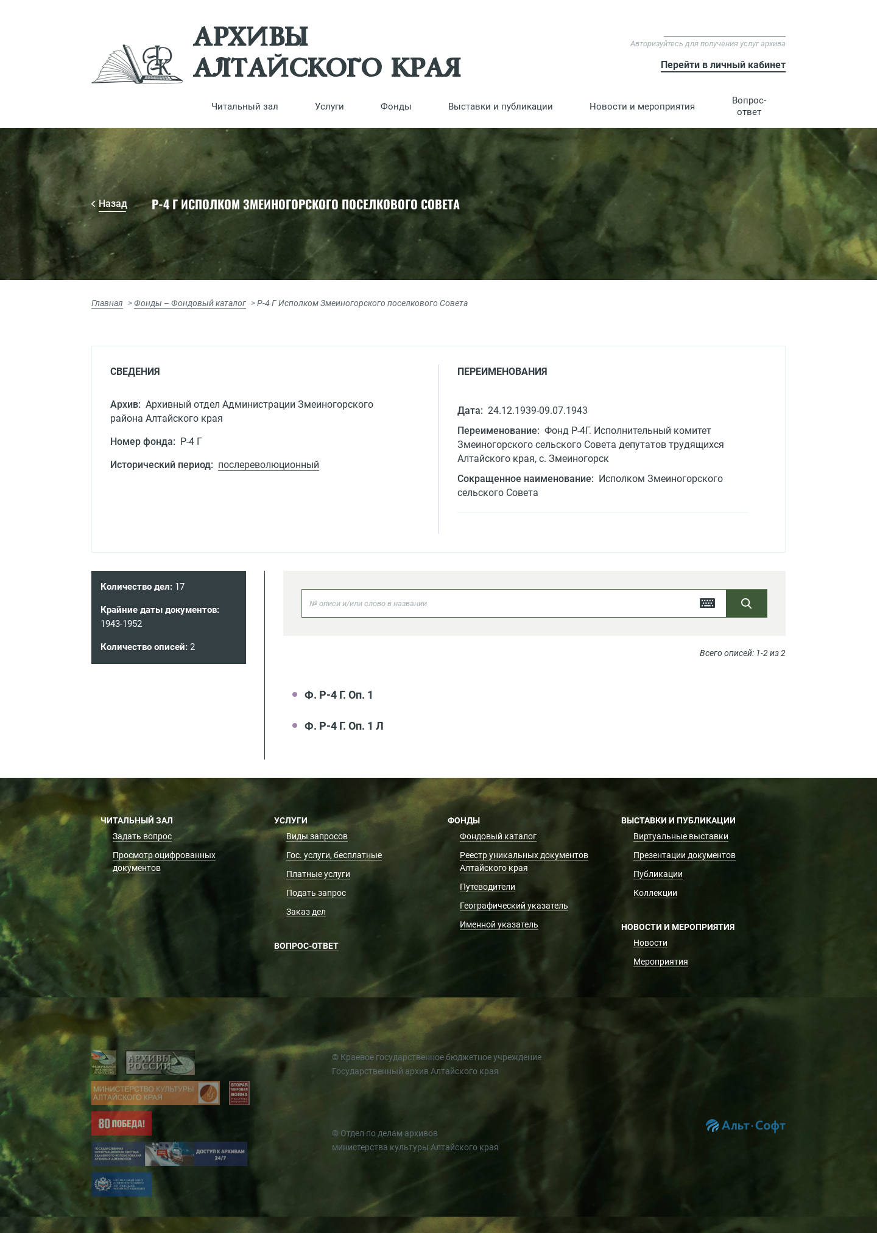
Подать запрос (316, 893)
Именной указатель (499, 924)
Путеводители (487, 887)
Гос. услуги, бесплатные (334, 855)
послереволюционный (268, 464)
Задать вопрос (142, 836)
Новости (650, 943)
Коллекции (655, 893)
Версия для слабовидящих (725, 30)
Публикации (658, 874)
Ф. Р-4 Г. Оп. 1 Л (344, 725)
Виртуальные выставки (680, 836)
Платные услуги (318, 874)
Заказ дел (306, 912)
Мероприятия (660, 961)
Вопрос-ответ (749, 106)
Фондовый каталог (498, 836)
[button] (245, 106)
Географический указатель (514, 905)
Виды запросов (317, 836)
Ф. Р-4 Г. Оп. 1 (339, 694)
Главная (107, 303)
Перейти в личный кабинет (723, 65)
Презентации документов (684, 855)
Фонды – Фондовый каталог (190, 303)
